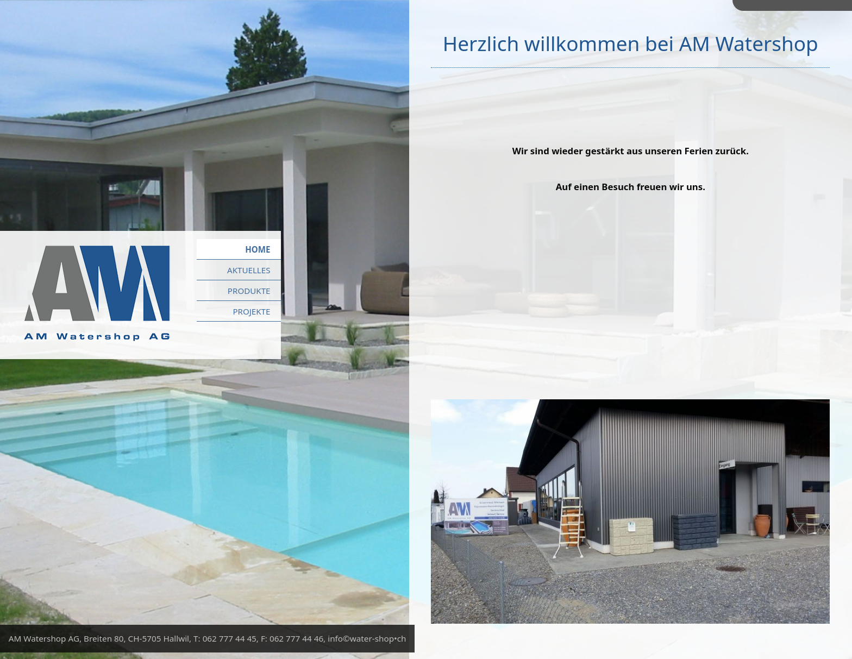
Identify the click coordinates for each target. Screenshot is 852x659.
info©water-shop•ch (367, 638)
